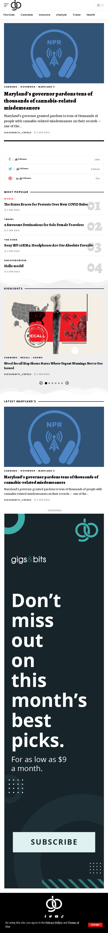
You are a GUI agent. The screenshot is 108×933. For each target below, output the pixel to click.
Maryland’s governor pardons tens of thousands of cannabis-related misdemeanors (48, 100)
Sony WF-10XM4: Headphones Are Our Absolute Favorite (48, 245)
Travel (9, 219)
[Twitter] (54, 169)
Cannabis (10, 86)
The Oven (10, 239)
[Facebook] (54, 159)
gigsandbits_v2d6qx (17, 132)
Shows (38, 357)
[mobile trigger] (7, 5)
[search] (90, 5)
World (9, 198)
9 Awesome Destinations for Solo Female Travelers (44, 224)
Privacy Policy (54, 922)
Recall (25, 357)
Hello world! (14, 266)
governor (27, 86)
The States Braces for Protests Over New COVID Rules (46, 204)
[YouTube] (56, 917)
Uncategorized (15, 260)
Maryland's (46, 86)
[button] (41, 383)
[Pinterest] (54, 178)
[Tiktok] (62, 917)
